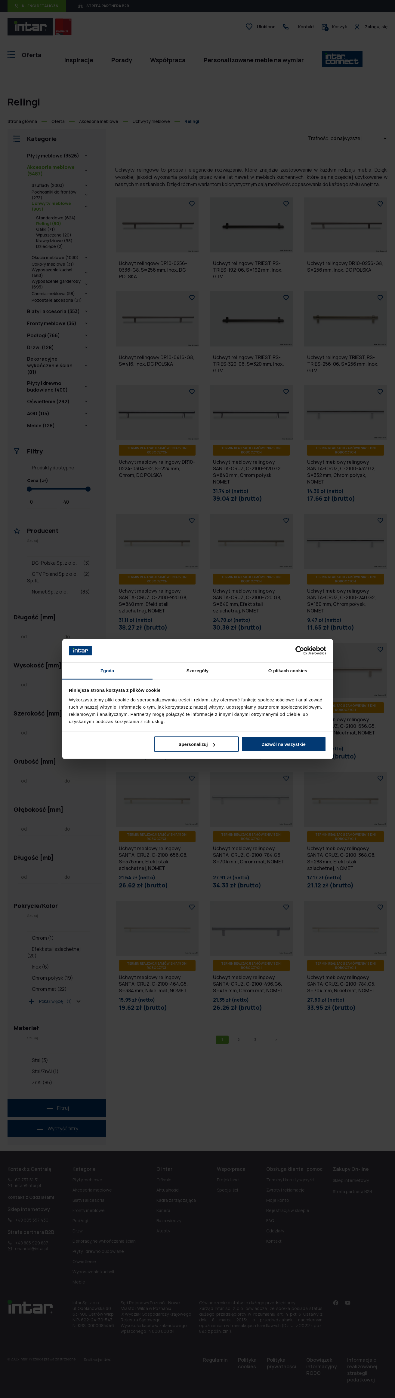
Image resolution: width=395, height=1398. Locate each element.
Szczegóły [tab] (197, 670)
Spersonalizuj (196, 744)
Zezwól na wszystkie (284, 744)
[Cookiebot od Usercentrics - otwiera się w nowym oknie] (299, 650)
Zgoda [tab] (107, 670)
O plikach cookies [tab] (287, 670)
